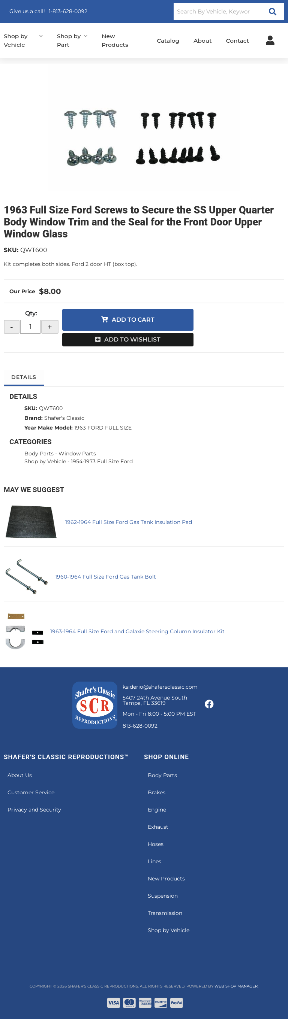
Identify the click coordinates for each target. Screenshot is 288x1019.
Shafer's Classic (64, 418)
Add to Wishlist (132, 339)
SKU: (11, 250)
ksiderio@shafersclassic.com (160, 686)
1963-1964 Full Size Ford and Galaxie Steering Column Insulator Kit (137, 631)
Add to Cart (133, 319)
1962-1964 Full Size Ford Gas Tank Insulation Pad (128, 522)
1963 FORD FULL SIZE (103, 427)
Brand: (33, 418)
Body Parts (39, 453)
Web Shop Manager (236, 986)
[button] (229, 11)
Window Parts (77, 453)
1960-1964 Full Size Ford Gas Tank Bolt (105, 576)
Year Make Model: (48, 427)
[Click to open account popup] (270, 40)
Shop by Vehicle (45, 461)
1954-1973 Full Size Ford (102, 461)
